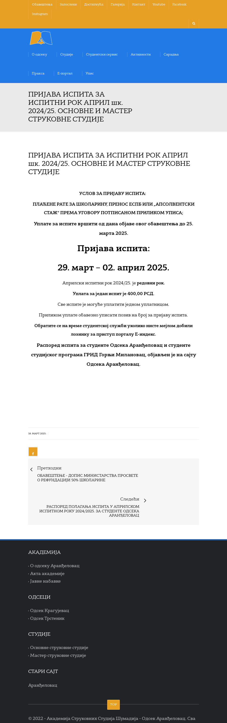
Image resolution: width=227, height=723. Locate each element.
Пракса (38, 73)
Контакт (138, 4)
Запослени (68, 4)
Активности (141, 54)
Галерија (118, 4)
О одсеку (39, 54)
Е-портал (65, 73)
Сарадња (171, 54)
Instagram (40, 14)
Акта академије (47, 548)
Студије (66, 54)
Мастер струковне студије (58, 630)
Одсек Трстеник (47, 592)
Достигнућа (93, 4)
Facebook (179, 4)
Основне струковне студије (59, 622)
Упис (90, 73)
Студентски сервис (102, 54)
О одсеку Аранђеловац (54, 540)
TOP (113, 678)
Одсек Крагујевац (49, 585)
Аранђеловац (42, 659)
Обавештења (42, 4)
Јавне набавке (45, 555)
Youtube (159, 4)
